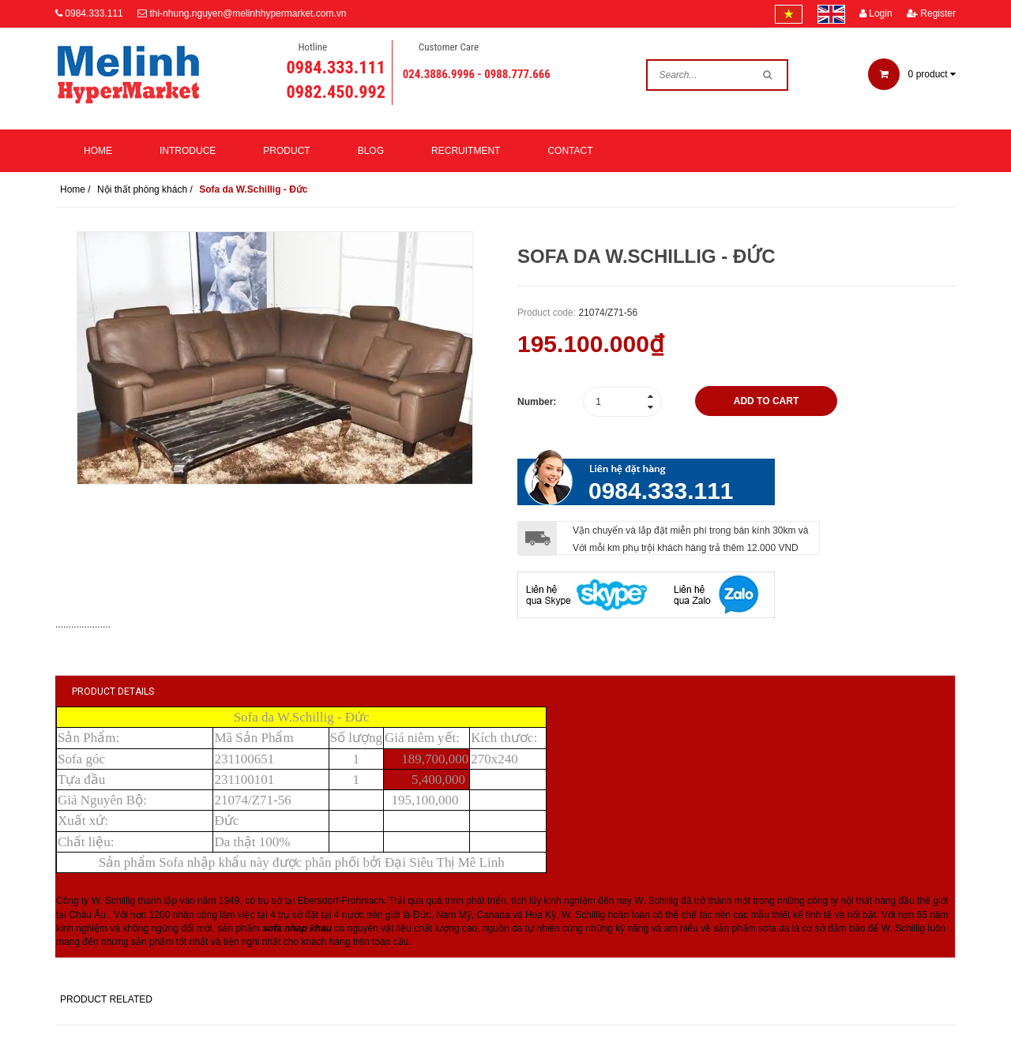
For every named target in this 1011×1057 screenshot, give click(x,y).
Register (931, 13)
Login (876, 13)
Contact (569, 150)
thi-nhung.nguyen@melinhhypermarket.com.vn (247, 13)
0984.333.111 (93, 13)
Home (98, 150)
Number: (536, 401)
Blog (371, 150)
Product (286, 150)
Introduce (188, 150)
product (912, 74)
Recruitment (465, 150)
